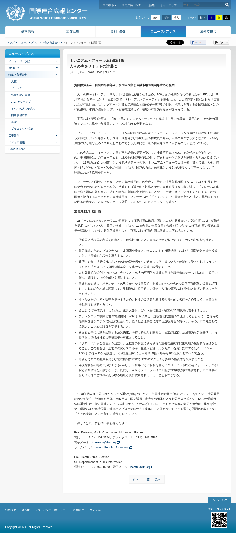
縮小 (156, 17)
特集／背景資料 (51, 42)
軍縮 (14, 122)
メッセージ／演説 (19, 61)
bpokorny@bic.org (104, 442)
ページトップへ (219, 500)
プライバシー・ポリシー (50, 509)
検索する (227, 4)
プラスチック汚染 (22, 128)
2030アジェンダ (21, 101)
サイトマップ (168, 5)
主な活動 (73, 32)
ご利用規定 (77, 509)
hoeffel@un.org (140, 467)
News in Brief (16, 149)
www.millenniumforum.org (112, 447)
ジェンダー (18, 88)
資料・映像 (118, 32)
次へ (158, 479)
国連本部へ (109, 5)
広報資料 (13, 135)
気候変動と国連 (20, 95)
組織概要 (10, 509)
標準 (166, 17)
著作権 (26, 509)
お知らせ (13, 68)
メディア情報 (16, 142)
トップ (11, 42)
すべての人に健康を (23, 108)
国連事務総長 (19, 115)
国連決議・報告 (131, 5)
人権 (14, 81)
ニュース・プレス (163, 32)
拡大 (176, 17)
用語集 (151, 5)
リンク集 (95, 509)
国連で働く (208, 32)
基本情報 (27, 32)
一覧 (147, 479)
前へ (135, 479)
